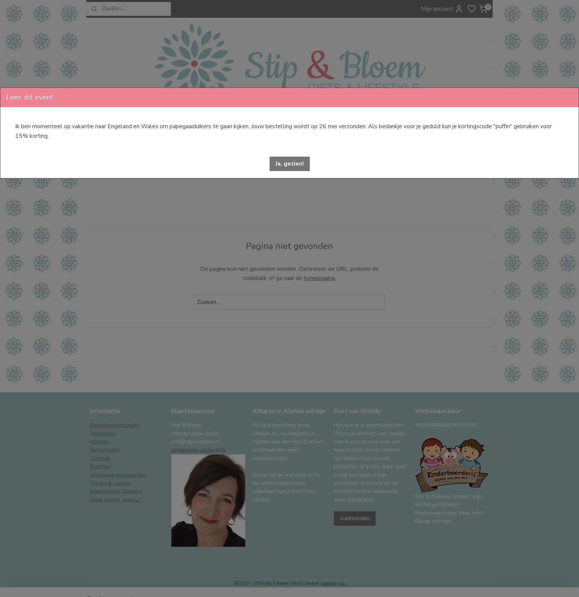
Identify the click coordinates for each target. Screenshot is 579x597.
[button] (289, 163)
